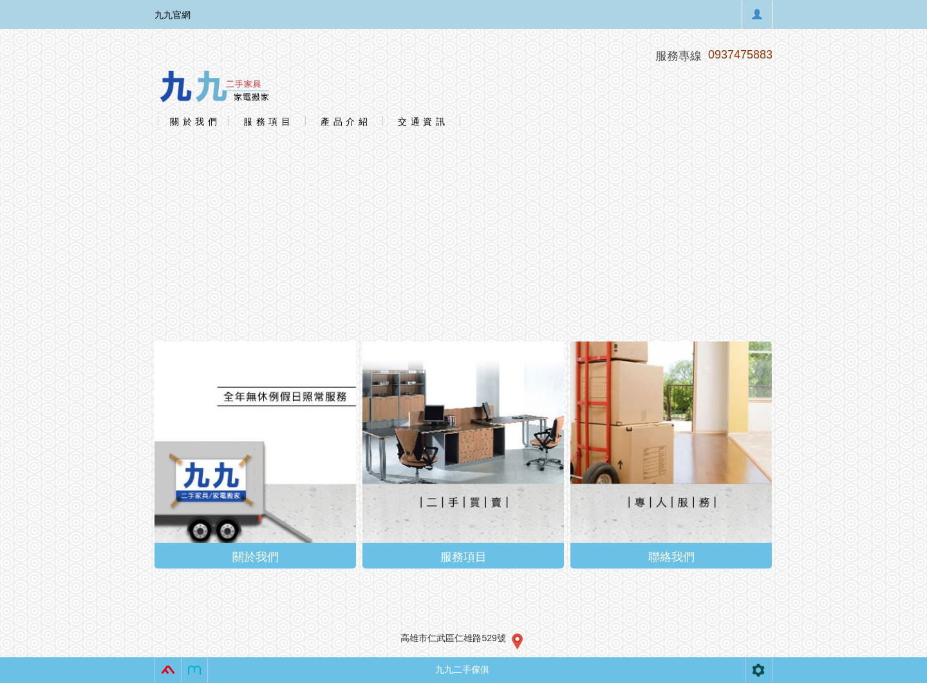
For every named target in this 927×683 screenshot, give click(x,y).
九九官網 (172, 15)
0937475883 (740, 54)
